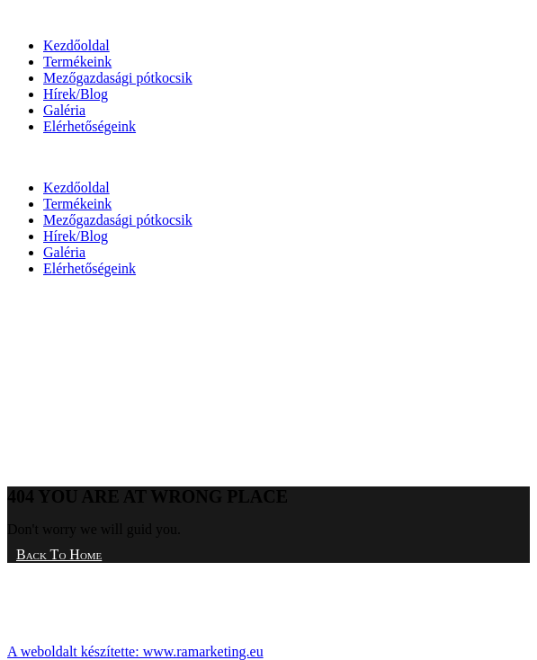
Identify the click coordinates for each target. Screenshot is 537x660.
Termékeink (77, 61)
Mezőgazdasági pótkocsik (117, 77)
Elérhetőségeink (89, 126)
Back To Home (59, 554)
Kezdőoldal (76, 45)
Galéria (64, 110)
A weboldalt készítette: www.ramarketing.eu (135, 651)
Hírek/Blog (75, 94)
